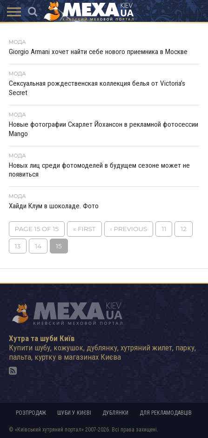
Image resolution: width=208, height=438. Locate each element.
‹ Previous (129, 229)
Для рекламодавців (166, 413)
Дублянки (115, 413)
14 (38, 246)
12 (184, 229)
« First (84, 229)
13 (18, 246)
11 (163, 229)
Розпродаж (31, 413)
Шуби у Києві (74, 413)
